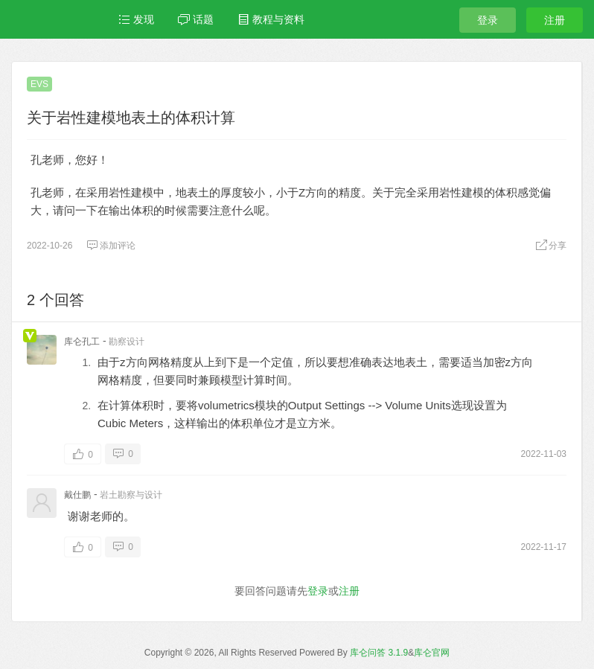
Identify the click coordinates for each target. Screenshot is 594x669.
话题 (196, 19)
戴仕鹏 (77, 495)
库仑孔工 (82, 341)
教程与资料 (270, 19)
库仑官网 (432, 652)
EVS (39, 84)
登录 (487, 20)
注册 (554, 20)
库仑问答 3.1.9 (379, 652)
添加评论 (110, 245)
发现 (136, 19)
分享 (550, 245)
